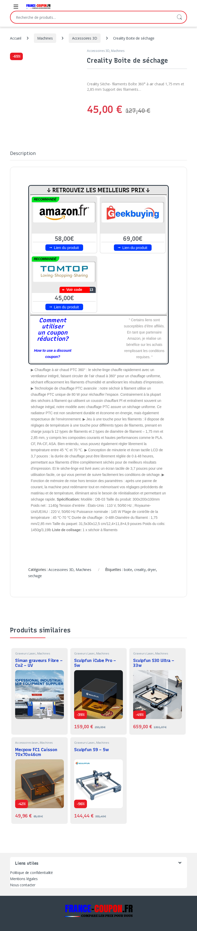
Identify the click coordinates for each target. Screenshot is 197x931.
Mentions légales (24, 878)
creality (140, 569)
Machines (45, 38)
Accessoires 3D (84, 38)
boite (128, 569)
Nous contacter (22, 884)
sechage (35, 575)
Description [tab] (22, 153)
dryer (151, 569)
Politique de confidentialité (31, 872)
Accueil (15, 38)
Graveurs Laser (25, 653)
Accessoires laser (26, 742)
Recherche (179, 17)
